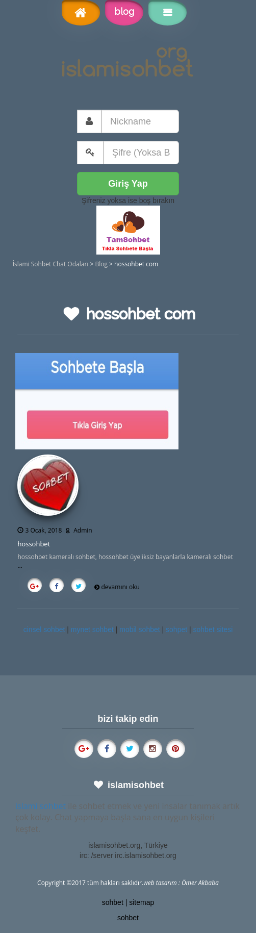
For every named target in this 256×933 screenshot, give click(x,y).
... (19, 565)
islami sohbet (40, 806)
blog (124, 11)
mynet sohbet (92, 629)
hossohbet (33, 543)
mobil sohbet (139, 629)
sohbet (112, 902)
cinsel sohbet (44, 629)
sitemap (141, 902)
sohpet (176, 629)
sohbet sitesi (213, 629)
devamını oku (120, 587)
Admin (82, 530)
